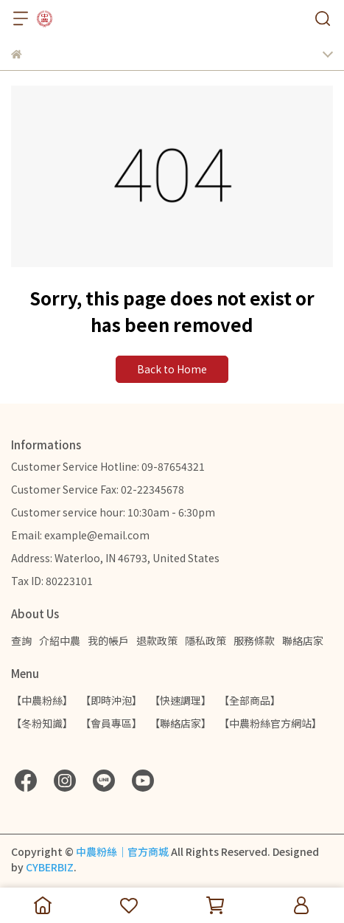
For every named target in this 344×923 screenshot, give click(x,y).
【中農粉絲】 (42, 700)
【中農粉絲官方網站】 (270, 723)
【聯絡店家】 (180, 723)
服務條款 (254, 640)
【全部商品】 (250, 700)
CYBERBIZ (50, 867)
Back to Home (172, 369)
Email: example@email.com (80, 535)
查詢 (21, 640)
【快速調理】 (180, 700)
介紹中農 (59, 640)
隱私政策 (205, 640)
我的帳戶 (108, 640)
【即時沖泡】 (111, 700)
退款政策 (157, 640)
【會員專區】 (111, 723)
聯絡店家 (302, 640)
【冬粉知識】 (42, 723)
